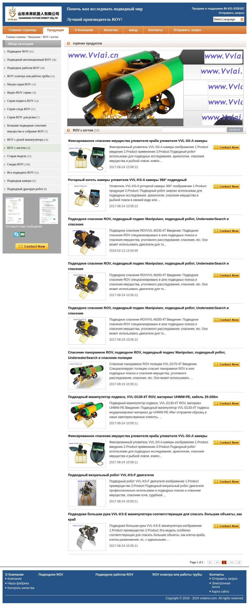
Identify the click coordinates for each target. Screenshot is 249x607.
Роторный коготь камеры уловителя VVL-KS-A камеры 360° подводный (127, 180)
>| (239, 562)
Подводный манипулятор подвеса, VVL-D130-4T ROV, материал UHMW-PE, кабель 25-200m (143, 397)
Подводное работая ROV (114, 574)
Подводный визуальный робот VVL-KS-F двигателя (111, 475)
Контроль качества (20, 588)
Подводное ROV (51, 574)
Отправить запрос (231, 12)
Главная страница (22, 30)
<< (217, 562)
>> (232, 562)
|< (210, 562)
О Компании (84, 30)
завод (133, 30)
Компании (14, 579)
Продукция (55, 30)
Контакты (155, 30)
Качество (111, 30)
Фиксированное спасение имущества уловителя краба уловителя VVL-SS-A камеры (137, 141)
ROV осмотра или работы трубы (177, 574)
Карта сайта (220, 591)
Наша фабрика (18, 583)
